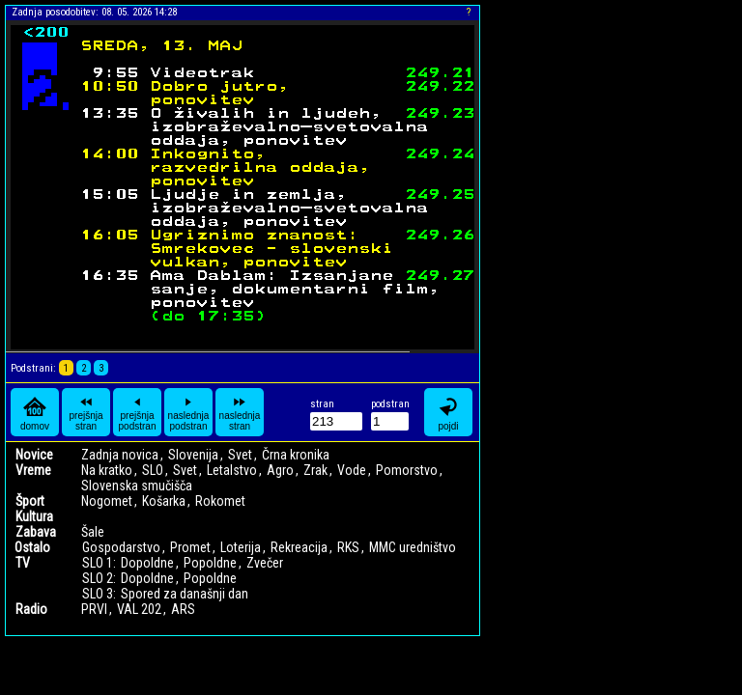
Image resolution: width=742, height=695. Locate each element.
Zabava (36, 532)
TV (23, 562)
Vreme (33, 470)
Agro (280, 470)
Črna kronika (295, 454)
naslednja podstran (189, 412)
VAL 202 (139, 609)
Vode (351, 470)
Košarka (164, 501)
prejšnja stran (85, 412)
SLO (152, 470)
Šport (30, 501)
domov (34, 412)
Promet (190, 547)
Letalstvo (232, 470)
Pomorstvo (407, 470)
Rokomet (220, 501)
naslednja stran (240, 412)
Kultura (34, 516)
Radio (31, 609)
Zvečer (264, 562)
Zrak (315, 470)
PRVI (94, 609)
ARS (183, 609)
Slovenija (193, 454)
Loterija (240, 547)
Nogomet (106, 501)
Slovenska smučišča (136, 485)
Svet (240, 454)
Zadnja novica (119, 454)
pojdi (448, 412)
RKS (348, 547)
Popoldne (210, 562)
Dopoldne (147, 562)
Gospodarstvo (121, 547)
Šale (92, 532)
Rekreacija (299, 547)
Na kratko (106, 470)
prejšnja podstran (138, 412)
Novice (34, 454)
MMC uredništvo (412, 547)
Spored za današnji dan (184, 593)
